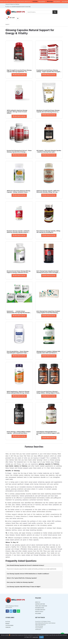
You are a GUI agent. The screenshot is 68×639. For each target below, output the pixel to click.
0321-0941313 (61, 1)
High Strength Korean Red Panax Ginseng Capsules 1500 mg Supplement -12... (19, 71)
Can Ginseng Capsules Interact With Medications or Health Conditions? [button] (28, 574)
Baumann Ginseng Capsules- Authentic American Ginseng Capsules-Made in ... (18, 231)
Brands (7, 624)
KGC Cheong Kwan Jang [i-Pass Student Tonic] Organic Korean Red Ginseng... (48, 312)
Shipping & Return (40, 604)
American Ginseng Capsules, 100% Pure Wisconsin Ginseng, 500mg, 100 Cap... (47, 191)
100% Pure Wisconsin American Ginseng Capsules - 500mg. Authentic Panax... (18, 191)
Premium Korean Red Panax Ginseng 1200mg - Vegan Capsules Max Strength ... (48, 71)
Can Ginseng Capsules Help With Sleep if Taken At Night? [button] (24, 587)
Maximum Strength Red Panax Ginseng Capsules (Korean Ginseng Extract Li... (47, 111)
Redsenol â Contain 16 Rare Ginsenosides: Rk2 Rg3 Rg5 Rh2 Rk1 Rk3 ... (19, 312)
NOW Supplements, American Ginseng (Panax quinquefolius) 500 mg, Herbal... (18, 392)
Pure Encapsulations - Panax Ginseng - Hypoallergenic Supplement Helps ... (18, 352)
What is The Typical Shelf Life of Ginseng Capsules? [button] (22, 578)
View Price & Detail (19, 75)
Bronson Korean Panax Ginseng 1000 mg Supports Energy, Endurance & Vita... (18, 272)
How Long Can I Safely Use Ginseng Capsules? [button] (20, 582)
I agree (41, 637)
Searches (8, 627)
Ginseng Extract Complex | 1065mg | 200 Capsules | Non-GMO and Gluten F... (48, 352)
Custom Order (9, 625)
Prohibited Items (39, 608)
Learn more (35, 637)
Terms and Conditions (41, 606)
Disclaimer (38, 613)
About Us (37, 602)
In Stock (8, 622)
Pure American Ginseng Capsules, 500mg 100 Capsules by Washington (48, 231)
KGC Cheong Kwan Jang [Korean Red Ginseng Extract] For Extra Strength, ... (48, 272)
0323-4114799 (45, 1)
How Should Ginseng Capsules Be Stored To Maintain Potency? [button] (25, 565)
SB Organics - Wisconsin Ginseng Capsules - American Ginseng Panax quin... (48, 151)
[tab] (34, 565)
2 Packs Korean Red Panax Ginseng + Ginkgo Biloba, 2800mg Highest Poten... (48, 392)
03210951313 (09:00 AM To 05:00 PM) (20, 7)
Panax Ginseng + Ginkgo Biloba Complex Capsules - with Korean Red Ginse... (18, 432)
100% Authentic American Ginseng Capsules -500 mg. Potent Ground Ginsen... (17, 111)
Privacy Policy (39, 612)
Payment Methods (40, 610)
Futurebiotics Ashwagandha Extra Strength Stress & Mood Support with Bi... (47, 433)
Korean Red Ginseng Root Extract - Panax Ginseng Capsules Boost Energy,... (19, 151)
